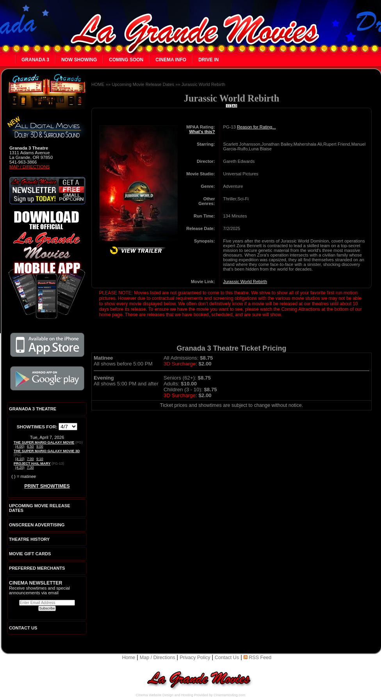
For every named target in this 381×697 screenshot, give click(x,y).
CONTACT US (23, 628)
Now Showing (79, 59)
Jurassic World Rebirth (203, 84)
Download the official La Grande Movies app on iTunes (47, 345)
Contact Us (227, 657)
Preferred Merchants (37, 568)
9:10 (39, 459)
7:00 (30, 459)
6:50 (30, 446)
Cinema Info (170, 59)
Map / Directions (29, 166)
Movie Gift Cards (30, 553)
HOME (98, 84)
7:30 (30, 467)
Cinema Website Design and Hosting (164, 695)
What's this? (202, 131)
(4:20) (20, 467)
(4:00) (20, 446)
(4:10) (20, 459)
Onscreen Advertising (37, 524)
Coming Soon (126, 59)
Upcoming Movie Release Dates (143, 84)
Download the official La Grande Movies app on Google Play (47, 378)
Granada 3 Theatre (32, 408)
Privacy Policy (195, 657)
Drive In (208, 59)
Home (128, 657)
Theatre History (29, 539)
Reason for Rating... (256, 127)
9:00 (39, 446)
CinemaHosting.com (229, 695)
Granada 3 (35, 59)
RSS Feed (258, 657)
